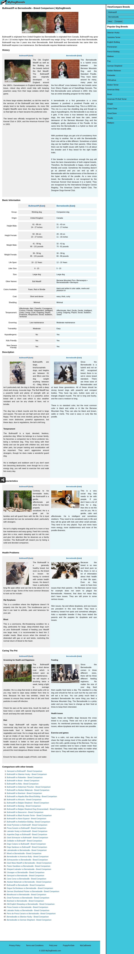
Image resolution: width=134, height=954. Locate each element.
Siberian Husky (108, 33)
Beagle (104, 104)
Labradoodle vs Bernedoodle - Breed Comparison (27, 850)
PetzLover (53, 945)
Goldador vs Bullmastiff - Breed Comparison (24, 841)
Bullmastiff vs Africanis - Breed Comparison (24, 800)
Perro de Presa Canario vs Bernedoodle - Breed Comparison (31, 914)
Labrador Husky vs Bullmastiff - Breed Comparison (27, 831)
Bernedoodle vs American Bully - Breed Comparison (28, 857)
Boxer (104, 94)
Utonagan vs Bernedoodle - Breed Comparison (25, 872)
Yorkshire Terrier (108, 37)
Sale (31, 56)
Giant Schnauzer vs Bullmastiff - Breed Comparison (27, 838)
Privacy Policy (14, 945)
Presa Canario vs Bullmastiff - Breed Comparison (26, 828)
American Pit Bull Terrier (111, 99)
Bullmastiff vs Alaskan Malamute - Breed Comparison (28, 790)
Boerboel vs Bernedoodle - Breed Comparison (25, 901)
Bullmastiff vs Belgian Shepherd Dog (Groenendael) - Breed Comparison (36, 809)
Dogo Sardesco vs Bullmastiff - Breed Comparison (27, 847)
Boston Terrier (107, 85)
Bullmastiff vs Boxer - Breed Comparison (23, 781)
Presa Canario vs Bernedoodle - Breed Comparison (27, 907)
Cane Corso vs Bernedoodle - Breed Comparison (26, 879)
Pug (103, 61)
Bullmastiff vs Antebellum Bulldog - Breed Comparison (28, 822)
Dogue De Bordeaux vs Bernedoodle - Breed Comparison (30, 888)
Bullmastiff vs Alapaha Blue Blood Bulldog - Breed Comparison (32, 796)
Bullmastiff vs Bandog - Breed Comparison (24, 806)
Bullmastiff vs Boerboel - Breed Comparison (24, 793)
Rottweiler (106, 75)
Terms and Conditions (35, 945)
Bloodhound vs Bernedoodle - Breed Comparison (26, 895)
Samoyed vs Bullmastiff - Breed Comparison (24, 771)
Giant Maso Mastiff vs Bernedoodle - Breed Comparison (29, 863)
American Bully (108, 90)
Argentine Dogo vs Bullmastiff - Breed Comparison (27, 834)
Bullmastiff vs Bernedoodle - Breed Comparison (26, 885)
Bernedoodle (71, 56)
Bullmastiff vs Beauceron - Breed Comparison (25, 812)
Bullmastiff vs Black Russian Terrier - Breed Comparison (29, 815)
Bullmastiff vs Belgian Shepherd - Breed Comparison (28, 803)
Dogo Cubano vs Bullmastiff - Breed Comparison (26, 844)
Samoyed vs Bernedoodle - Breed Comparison (25, 876)
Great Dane (106, 113)
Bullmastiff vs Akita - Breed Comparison (23, 784)
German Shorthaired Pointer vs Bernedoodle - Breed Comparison (33, 891)
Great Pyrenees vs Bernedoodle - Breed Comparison (28, 898)
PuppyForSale (68, 945)
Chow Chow (106, 109)
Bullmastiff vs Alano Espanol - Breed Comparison (26, 819)
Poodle (104, 118)
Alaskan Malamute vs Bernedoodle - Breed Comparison (29, 882)
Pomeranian (106, 47)
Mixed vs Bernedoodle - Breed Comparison (24, 853)
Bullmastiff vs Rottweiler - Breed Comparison (25, 777)
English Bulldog (108, 42)
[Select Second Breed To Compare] (117, 17)
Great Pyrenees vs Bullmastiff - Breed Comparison (27, 825)
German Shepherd (109, 66)
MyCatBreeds (85, 945)
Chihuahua (106, 80)
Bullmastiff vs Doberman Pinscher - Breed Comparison (29, 787)
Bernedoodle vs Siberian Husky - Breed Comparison (28, 917)
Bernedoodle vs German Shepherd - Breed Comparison (29, 920)
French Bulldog (108, 52)
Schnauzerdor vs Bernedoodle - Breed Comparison (27, 860)
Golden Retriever (108, 71)
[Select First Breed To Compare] (117, 12)
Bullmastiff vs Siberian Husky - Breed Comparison (27, 774)
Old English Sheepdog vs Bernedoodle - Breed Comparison (31, 904)
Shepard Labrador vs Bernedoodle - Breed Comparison (29, 869)
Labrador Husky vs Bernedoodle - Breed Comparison (28, 910)
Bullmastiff (23, 56)
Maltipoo (105, 123)
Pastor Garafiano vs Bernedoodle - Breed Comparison (28, 866)
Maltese (105, 56)
